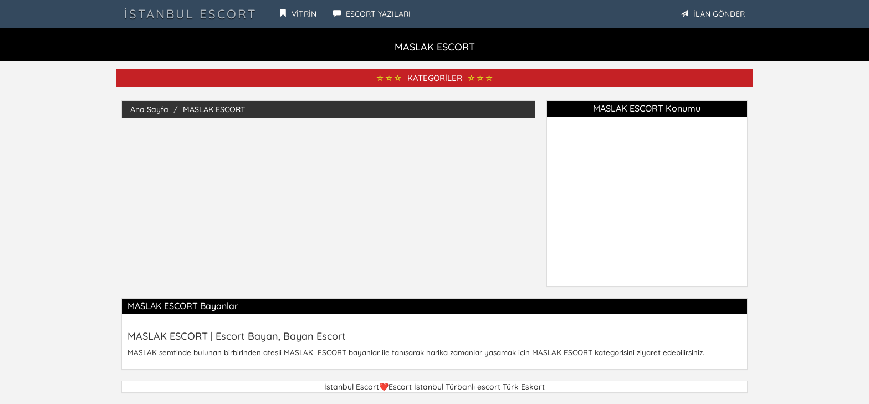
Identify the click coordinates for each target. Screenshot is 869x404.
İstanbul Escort (190, 14)
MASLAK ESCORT (214, 109)
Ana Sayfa (149, 109)
